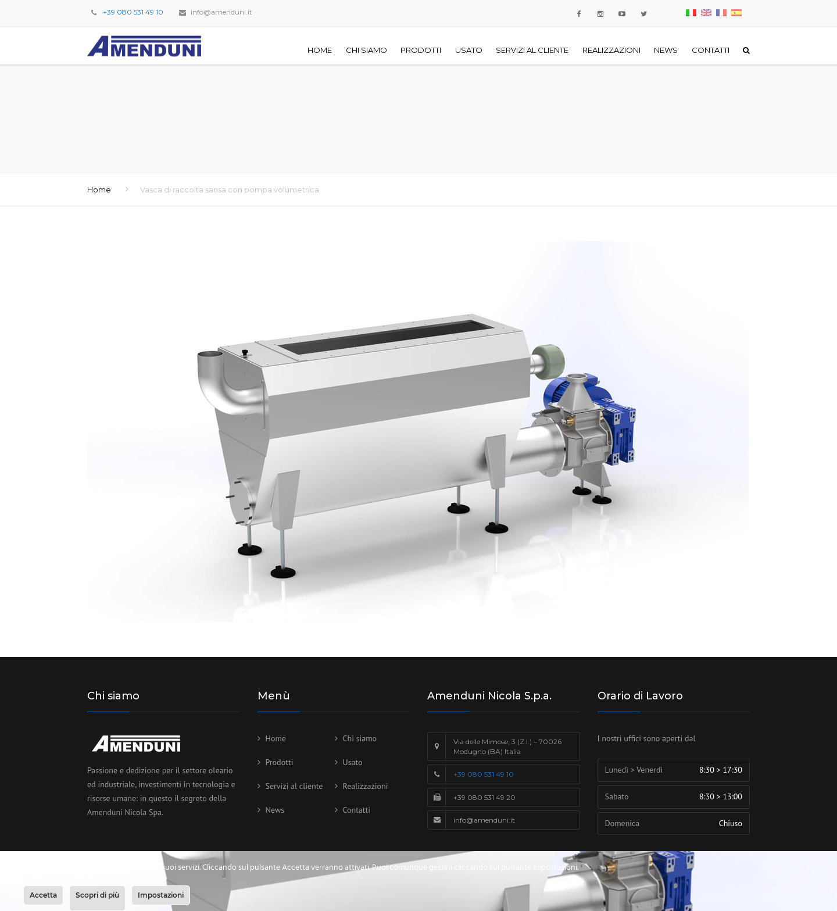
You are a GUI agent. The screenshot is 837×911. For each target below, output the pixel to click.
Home (319, 50)
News (666, 50)
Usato (468, 50)
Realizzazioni (611, 50)
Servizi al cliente (532, 50)
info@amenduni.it (221, 12)
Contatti (710, 50)
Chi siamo (366, 50)
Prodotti (420, 50)
